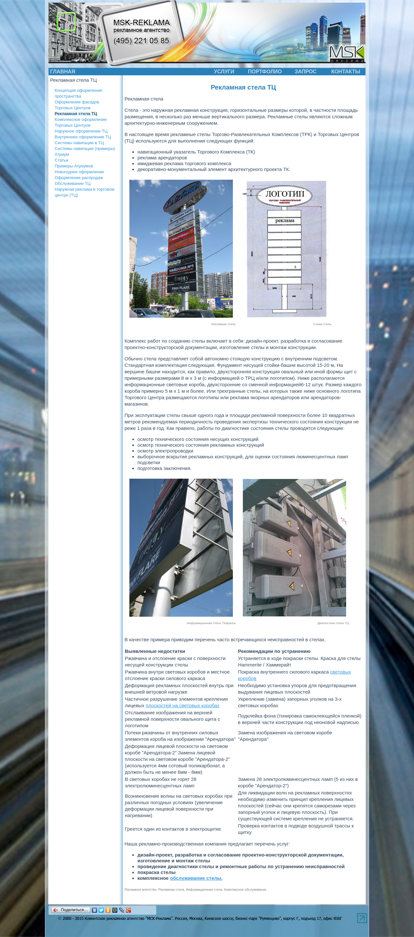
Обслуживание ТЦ (73, 183)
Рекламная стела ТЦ (76, 113)
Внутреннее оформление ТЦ (83, 136)
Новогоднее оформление (79, 171)
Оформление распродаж (79, 177)
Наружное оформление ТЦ (81, 131)
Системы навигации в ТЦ (79, 142)
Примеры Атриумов (74, 166)
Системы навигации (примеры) (85, 148)
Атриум (62, 154)
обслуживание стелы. (196, 878)
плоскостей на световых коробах (182, 705)
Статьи (61, 160)
